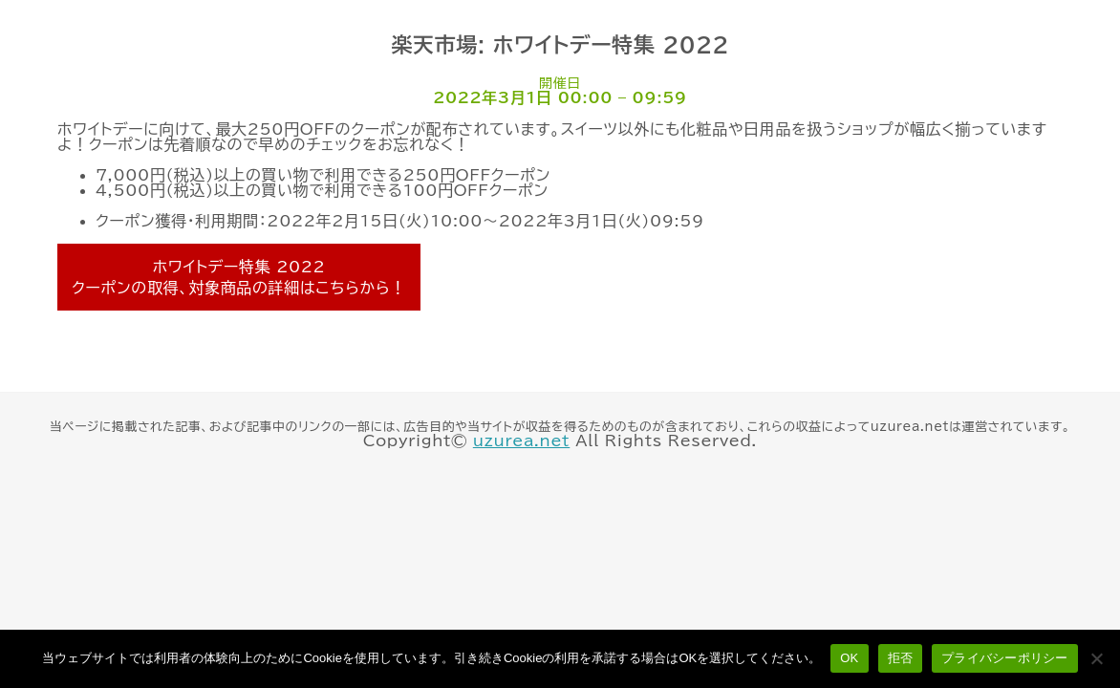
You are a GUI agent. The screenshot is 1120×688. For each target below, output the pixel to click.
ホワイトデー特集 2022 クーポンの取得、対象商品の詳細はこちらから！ (239, 277)
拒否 (901, 658)
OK (849, 658)
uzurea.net (521, 440)
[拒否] (1096, 658)
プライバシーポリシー (1004, 658)
